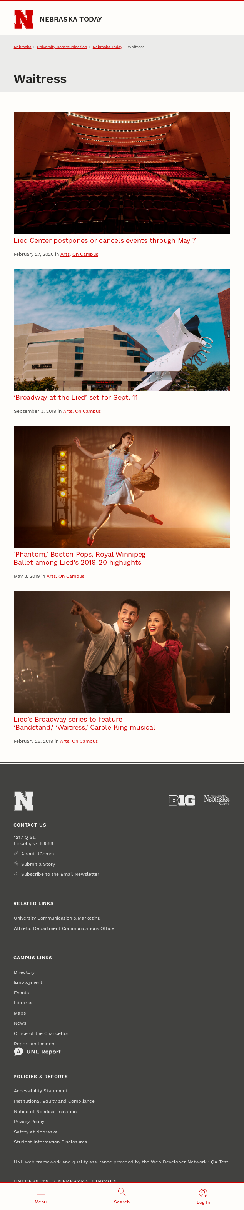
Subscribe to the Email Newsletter (60, 874)
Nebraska (23, 46)
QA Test (219, 1162)
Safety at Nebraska (36, 1132)
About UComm (37, 854)
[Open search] (121, 1196)
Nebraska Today (71, 19)
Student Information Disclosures (50, 1142)
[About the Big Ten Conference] (182, 800)
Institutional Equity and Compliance (54, 1101)
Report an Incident (37, 1049)
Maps (20, 1013)
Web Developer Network (179, 1162)
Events (21, 992)
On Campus (85, 254)
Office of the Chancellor (41, 1033)
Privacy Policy (29, 1121)
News (20, 1023)
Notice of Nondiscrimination (45, 1111)
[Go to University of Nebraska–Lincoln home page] (23, 19)
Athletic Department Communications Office (64, 928)
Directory (24, 972)
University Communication (62, 46)
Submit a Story (38, 864)
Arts (65, 254)
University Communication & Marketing (57, 918)
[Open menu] (40, 1196)
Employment (28, 982)
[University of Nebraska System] (217, 800)
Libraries (23, 1002)
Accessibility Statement (40, 1090)
